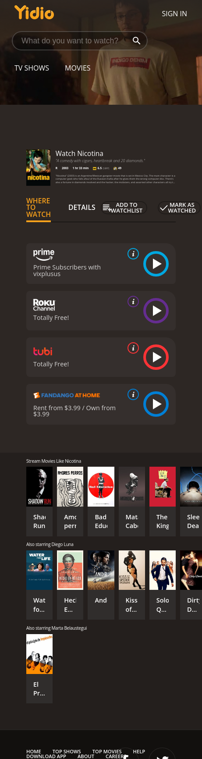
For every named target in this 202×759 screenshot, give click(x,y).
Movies (78, 68)
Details (82, 207)
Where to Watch (38, 208)
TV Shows (31, 68)
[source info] (131, 253)
